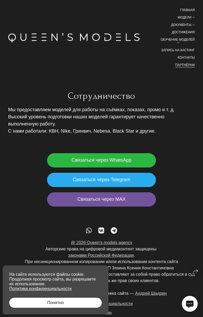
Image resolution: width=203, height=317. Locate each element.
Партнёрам (185, 65)
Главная (187, 10)
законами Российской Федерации (101, 257)
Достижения (183, 32)
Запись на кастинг (178, 50)
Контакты (186, 57)
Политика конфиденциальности (40, 288)
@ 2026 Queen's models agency (101, 245)
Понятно (55, 302)
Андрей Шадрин (151, 295)
